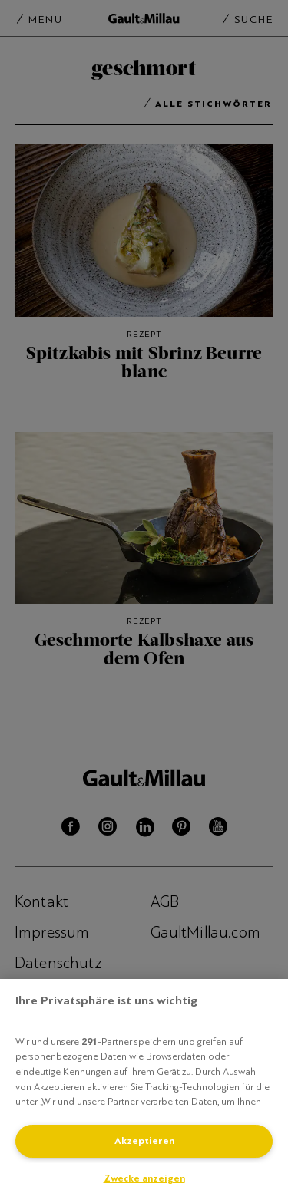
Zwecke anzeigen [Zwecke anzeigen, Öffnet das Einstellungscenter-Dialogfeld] (144, 1178)
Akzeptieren (144, 1141)
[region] (144, 1091)
